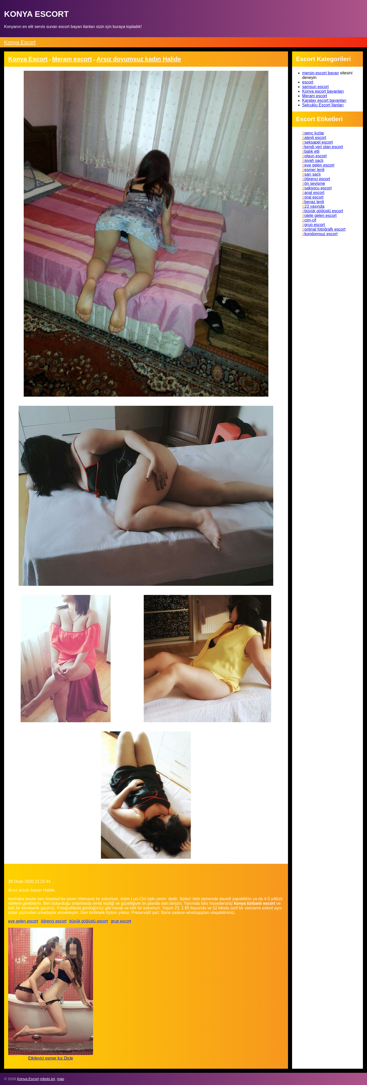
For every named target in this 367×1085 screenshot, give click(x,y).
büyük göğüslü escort (88, 921)
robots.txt (47, 1079)
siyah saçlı (314, 160)
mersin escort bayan (320, 73)
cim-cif (310, 220)
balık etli (312, 151)
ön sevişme (315, 183)
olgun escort (316, 156)
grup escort (121, 921)
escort (307, 82)
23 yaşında (314, 206)
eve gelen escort (23, 921)
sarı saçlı (313, 174)
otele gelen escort (321, 215)
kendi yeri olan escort (324, 147)
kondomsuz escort (321, 234)
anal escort (314, 192)
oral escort (314, 197)
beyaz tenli (314, 202)
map (60, 1079)
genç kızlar (314, 133)
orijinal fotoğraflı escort (325, 229)
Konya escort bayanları (323, 91)
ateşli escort (315, 137)
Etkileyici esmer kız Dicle (50, 1058)
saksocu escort (318, 188)
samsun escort (315, 87)
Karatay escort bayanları (324, 100)
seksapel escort (319, 142)
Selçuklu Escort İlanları (323, 105)
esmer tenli (314, 170)
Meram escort (314, 96)
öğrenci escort (54, 921)
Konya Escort (20, 42)
